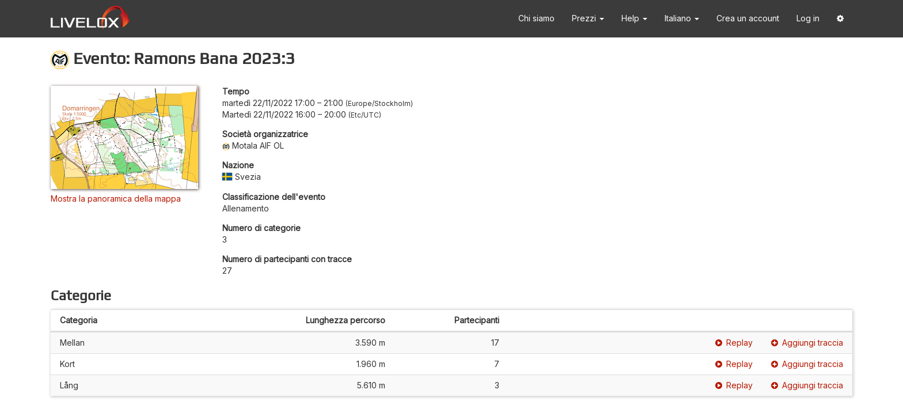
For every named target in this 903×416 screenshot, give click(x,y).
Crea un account (747, 18)
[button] (840, 18)
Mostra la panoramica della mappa (116, 198)
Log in (807, 18)
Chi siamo (536, 18)
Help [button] (634, 18)
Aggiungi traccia (807, 342)
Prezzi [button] (588, 18)
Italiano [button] (682, 18)
